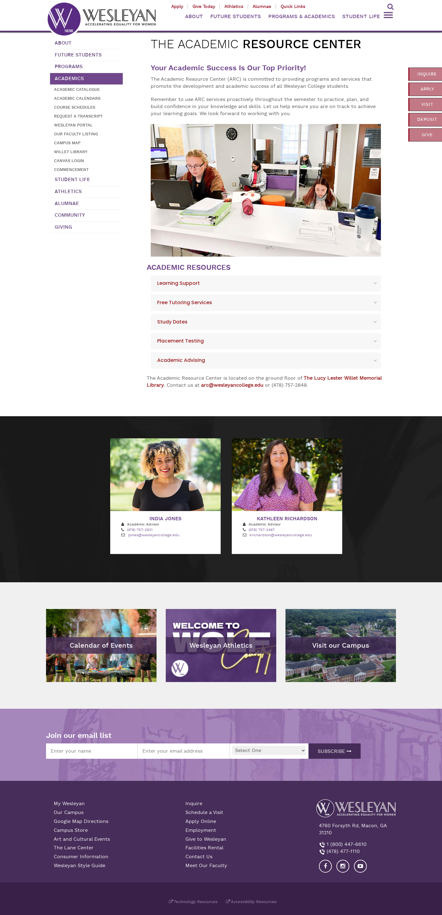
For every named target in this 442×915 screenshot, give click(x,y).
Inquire (193, 803)
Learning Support (178, 283)
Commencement (71, 169)
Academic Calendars (77, 98)
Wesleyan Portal (73, 125)
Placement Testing (180, 340)
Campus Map (67, 143)
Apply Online (200, 821)
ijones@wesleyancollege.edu (153, 535)
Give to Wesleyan (205, 839)
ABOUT (194, 16)
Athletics (233, 6)
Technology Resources (195, 901)
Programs (69, 66)
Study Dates (172, 321)
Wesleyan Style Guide (79, 865)
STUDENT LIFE (361, 16)
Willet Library (70, 151)
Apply (177, 6)
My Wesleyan (69, 803)
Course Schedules (74, 107)
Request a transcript (78, 116)
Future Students (78, 55)
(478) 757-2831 (140, 530)
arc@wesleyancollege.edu (232, 385)
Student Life (72, 179)
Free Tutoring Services (184, 302)
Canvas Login (69, 160)
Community (70, 215)
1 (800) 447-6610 (345, 844)
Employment (200, 830)
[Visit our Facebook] (325, 866)
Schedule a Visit (204, 812)
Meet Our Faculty (206, 865)
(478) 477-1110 (342, 851)
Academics (69, 78)
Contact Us (198, 856)
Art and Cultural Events (82, 839)
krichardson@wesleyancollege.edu (281, 535)
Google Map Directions (81, 821)
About (63, 43)
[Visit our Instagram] (342, 866)
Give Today (203, 6)
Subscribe (334, 751)
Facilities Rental (204, 848)
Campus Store (71, 830)
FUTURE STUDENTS (235, 16)
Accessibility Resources (253, 901)
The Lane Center (74, 848)
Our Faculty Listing (76, 134)
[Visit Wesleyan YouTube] (360, 866)
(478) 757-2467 (262, 530)
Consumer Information (81, 856)
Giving (63, 227)
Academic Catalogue (77, 89)
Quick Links (293, 6)
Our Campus (68, 812)
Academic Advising (181, 360)
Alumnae (262, 6)
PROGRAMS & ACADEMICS (301, 16)
